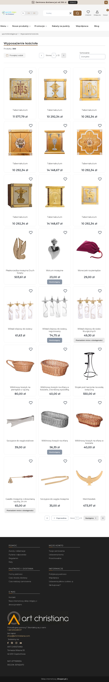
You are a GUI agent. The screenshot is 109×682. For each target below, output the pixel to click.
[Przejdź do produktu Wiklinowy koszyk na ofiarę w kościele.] (89, 419)
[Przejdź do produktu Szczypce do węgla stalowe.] (20, 419)
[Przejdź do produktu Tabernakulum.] (20, 88)
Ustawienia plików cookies (60, 581)
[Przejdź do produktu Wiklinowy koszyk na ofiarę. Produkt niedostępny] (54, 419)
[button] (77, 13)
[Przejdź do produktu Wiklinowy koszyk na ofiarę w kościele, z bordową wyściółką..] (54, 365)
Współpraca (54, 578)
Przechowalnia (55, 558)
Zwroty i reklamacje (17, 551)
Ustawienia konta (56, 555)
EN (29, 13)
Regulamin (13, 558)
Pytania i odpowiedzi (17, 555)
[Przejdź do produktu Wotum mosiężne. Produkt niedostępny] (54, 248)
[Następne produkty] (91, 518)
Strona (48, 55)
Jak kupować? (55, 585)
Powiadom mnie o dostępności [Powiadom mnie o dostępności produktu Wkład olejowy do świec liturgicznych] (89, 340)
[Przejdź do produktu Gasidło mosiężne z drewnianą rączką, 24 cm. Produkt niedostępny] (20, 477)
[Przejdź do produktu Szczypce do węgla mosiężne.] (54, 477)
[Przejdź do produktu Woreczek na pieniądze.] (89, 248)
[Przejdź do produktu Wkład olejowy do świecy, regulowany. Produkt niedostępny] (54, 307)
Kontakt (12, 597)
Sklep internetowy (53, 679)
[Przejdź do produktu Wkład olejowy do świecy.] (20, 307)
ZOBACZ (73, 2)
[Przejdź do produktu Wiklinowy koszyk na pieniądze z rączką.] (20, 365)
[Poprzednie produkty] (59, 518)
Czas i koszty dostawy (18, 578)
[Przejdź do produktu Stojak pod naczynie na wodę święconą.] (89, 365)
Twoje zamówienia (57, 551)
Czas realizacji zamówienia (20, 581)
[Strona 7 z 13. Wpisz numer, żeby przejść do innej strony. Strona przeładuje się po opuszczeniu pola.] (54, 55)
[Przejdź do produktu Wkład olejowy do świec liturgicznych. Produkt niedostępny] (89, 307)
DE (34, 13)
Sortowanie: (85, 53)
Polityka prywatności (57, 574)
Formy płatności (15, 574)
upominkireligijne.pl (9, 34)
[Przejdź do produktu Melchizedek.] (89, 477)
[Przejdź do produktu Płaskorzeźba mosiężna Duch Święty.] (20, 248)
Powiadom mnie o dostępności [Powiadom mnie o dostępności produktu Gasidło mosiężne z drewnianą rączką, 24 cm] (20, 510)
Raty (11, 562)
